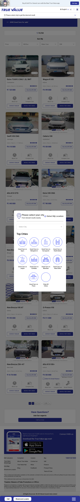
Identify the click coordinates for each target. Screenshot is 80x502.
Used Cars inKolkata (34, 267)
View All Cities (46, 285)
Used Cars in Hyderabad (57, 250)
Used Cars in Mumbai (46, 267)
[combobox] (40, 227)
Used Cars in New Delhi (57, 267)
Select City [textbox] (23, 227)
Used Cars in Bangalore (34, 250)
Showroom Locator (22, 499)
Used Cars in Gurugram (46, 250)
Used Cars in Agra (22, 250)
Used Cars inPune (34, 285)
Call (8, 499)
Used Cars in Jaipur (22, 267)
